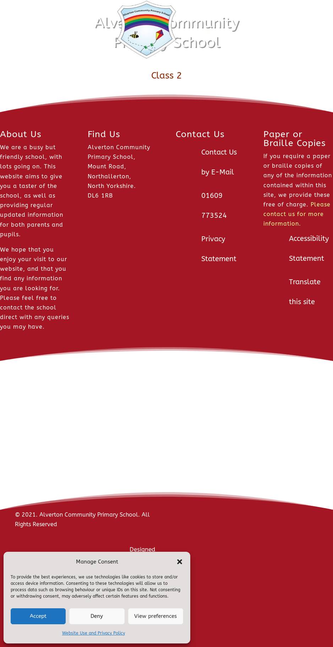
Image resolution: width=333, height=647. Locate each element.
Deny (97, 616)
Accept (38, 616)
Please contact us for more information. (297, 214)
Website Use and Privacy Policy (93, 633)
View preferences (155, 616)
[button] (179, 561)
